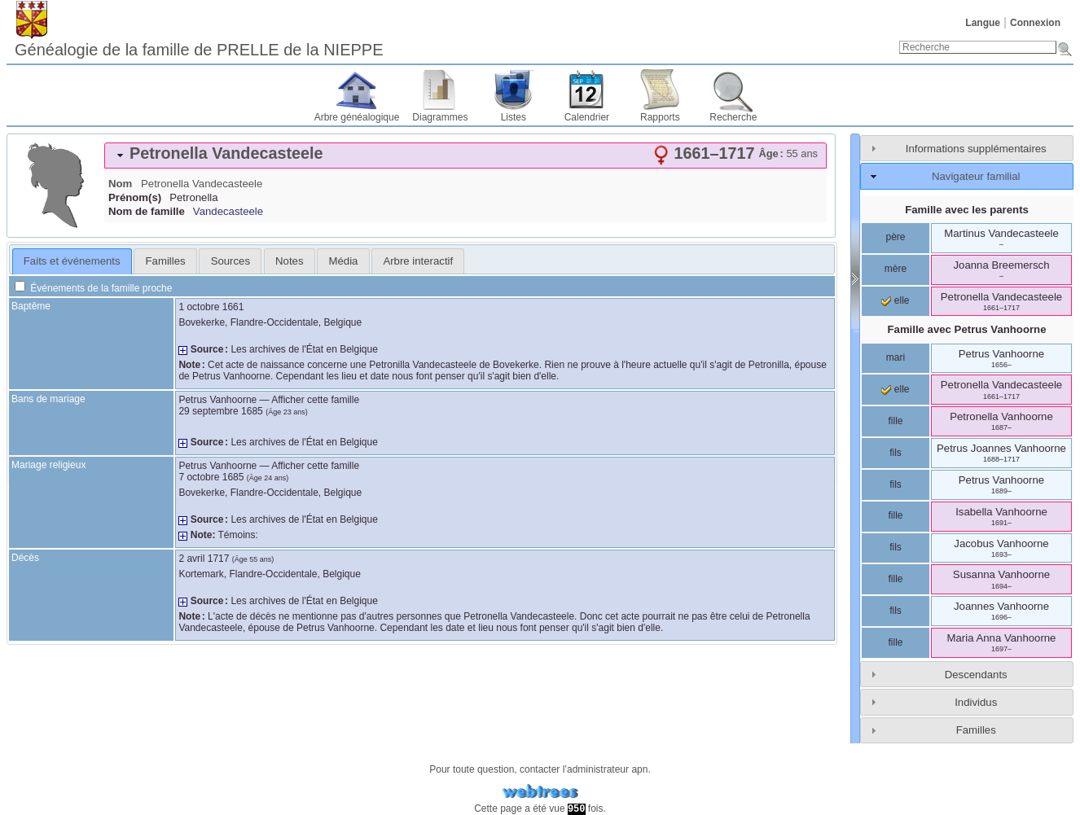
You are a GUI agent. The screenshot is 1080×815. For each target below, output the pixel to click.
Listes (513, 117)
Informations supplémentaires (976, 148)
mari (895, 357)
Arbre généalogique (357, 117)
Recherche (733, 117)
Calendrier (586, 117)
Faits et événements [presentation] (72, 261)
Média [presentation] (343, 261)
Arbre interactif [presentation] (418, 261)
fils (895, 452)
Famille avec (967, 329)
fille (895, 421)
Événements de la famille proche (93, 288)
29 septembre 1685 (220, 411)
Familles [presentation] (166, 261)
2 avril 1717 (203, 558)
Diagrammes (440, 117)
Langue (982, 22)
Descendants (976, 674)
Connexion (1035, 22)
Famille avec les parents (967, 210)
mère (896, 268)
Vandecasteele (228, 211)
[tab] (465, 155)
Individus (976, 702)
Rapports (660, 117)
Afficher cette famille (315, 399)
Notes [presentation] (289, 261)
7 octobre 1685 (211, 477)
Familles (976, 730)
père (895, 237)
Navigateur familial (976, 176)
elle (895, 300)
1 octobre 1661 (211, 307)
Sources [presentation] (230, 261)
